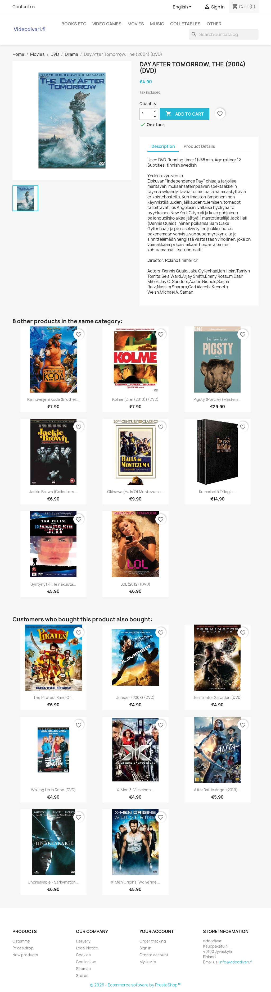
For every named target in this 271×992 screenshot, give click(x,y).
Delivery (83, 941)
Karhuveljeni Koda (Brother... (53, 399)
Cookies (83, 954)
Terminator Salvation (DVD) (217, 697)
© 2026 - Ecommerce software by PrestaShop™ (135, 985)
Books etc (73, 24)
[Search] (224, 34)
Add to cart (184, 114)
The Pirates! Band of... (53, 697)
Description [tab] (163, 146)
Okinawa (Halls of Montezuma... (135, 491)
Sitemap (83, 968)
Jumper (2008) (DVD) (135, 697)
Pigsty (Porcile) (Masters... (217, 399)
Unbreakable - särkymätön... (53, 882)
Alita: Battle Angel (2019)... (217, 789)
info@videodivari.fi (235, 961)
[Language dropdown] (183, 7)
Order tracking (152, 941)
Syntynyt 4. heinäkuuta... (53, 584)
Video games (106, 24)
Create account (153, 954)
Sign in (145, 947)
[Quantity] (145, 114)
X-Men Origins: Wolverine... (135, 882)
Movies (136, 24)
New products (25, 954)
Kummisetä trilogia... (217, 491)
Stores (82, 975)
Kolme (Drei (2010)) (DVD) (135, 399)
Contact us (23, 7)
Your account (156, 931)
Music (157, 24)
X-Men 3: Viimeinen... (135, 789)
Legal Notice (87, 947)
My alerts (147, 961)
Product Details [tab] (199, 146)
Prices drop (22, 947)
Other (214, 24)
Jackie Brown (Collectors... (53, 491)
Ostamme (21, 941)
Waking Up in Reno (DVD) (53, 789)
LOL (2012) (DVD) (135, 584)
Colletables (185, 24)
